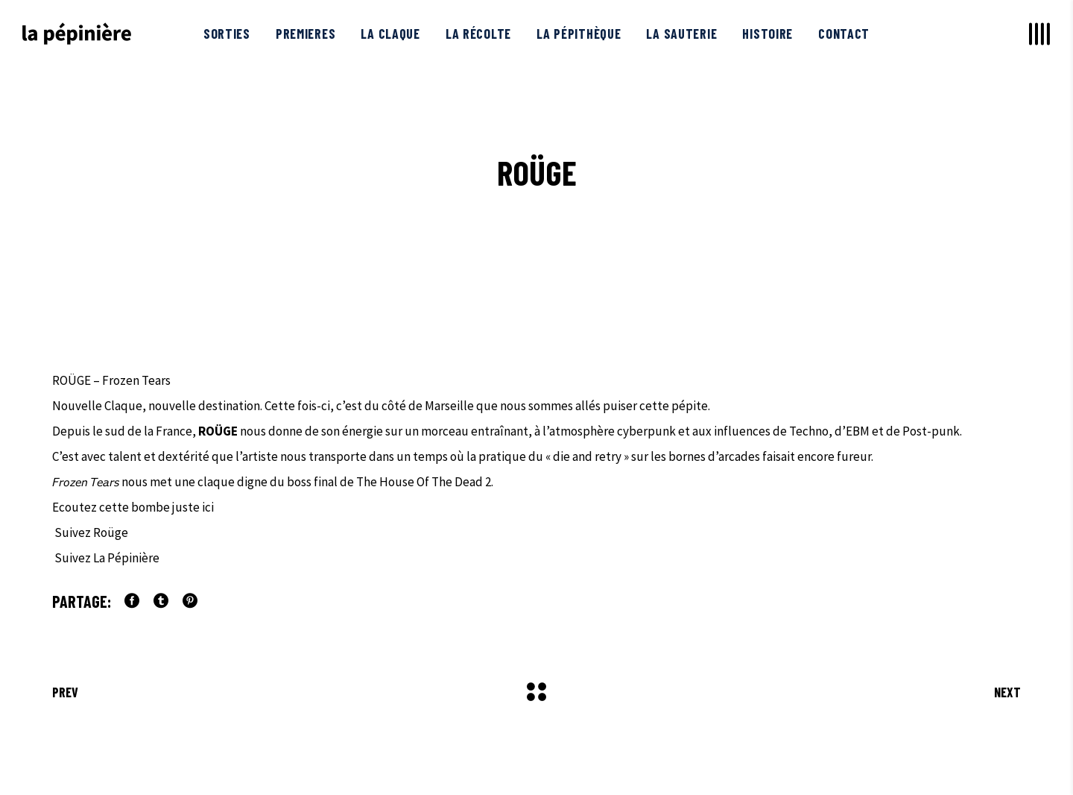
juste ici (194, 507)
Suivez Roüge (90, 532)
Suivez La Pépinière (105, 558)
